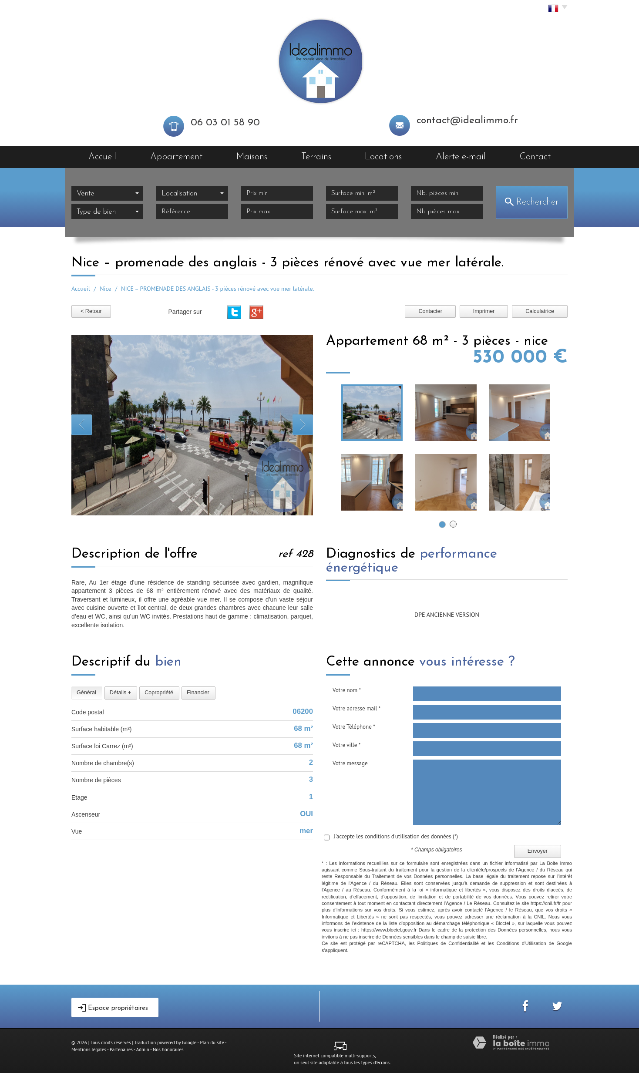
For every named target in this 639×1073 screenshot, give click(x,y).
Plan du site (212, 1042)
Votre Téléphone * (354, 726)
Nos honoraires (168, 1049)
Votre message (350, 763)
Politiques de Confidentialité (448, 943)
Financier (198, 693)
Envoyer (538, 851)
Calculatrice (539, 311)
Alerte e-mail (461, 156)
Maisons (251, 156)
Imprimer (484, 311)
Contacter (430, 311)
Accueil (102, 156)
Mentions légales (88, 1049)
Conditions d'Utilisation (521, 943)
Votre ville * (346, 745)
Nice (105, 289)
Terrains (316, 156)
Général (86, 693)
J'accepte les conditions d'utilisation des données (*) (396, 836)
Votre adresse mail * (356, 708)
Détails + (120, 693)
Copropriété (159, 693)
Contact (535, 156)
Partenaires (121, 1049)
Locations (383, 156)
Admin (142, 1049)
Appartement (176, 156)
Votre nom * (347, 690)
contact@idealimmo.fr (467, 121)
